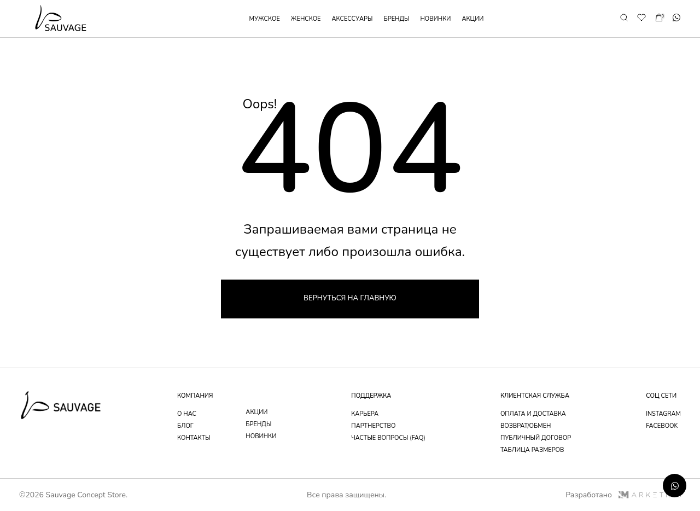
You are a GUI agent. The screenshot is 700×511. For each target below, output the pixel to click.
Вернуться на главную (350, 298)
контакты (194, 438)
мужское (264, 19)
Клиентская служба (534, 396)
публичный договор (535, 438)
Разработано (623, 495)
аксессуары (352, 19)
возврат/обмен (525, 426)
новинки (435, 19)
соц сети (661, 396)
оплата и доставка (533, 414)
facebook (662, 426)
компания (195, 396)
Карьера (364, 414)
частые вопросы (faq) (388, 438)
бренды (396, 19)
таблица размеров (532, 450)
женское (306, 19)
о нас (186, 414)
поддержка (371, 396)
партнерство (373, 426)
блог (185, 426)
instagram (663, 414)
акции (472, 19)
